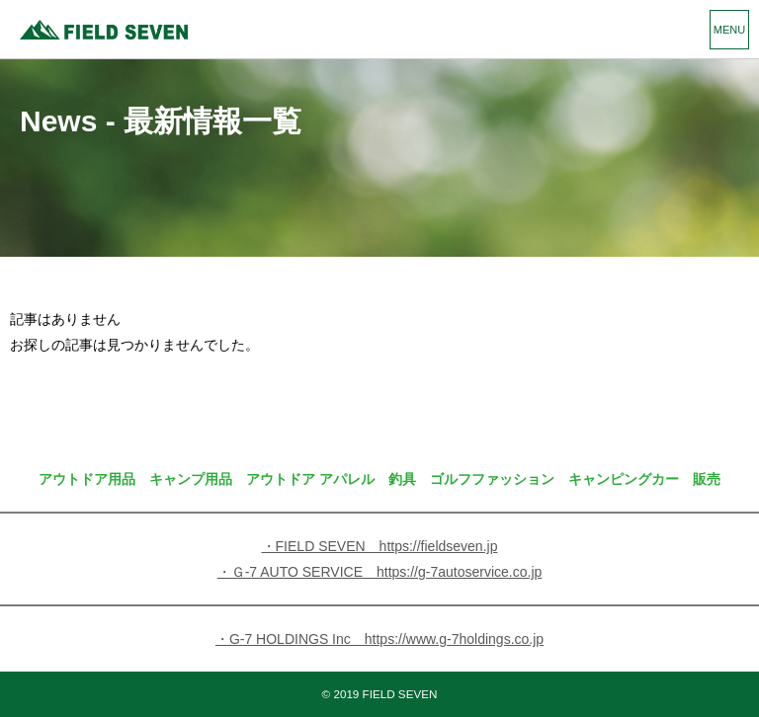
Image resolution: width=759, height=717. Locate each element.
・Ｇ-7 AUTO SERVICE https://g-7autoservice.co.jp (380, 572)
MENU (729, 30)
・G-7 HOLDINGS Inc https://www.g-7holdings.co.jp (379, 639)
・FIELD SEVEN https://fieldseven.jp (380, 546)
